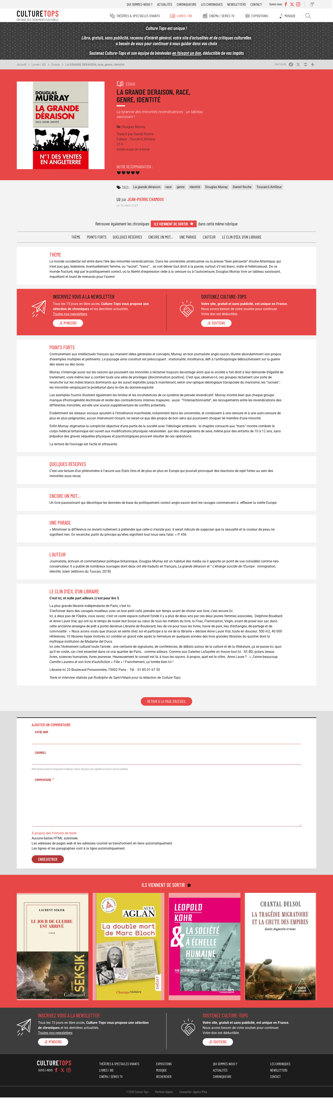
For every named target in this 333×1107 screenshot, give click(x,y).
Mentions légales (164, 1101)
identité (195, 188)
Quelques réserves (127, 237)
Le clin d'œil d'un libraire (242, 237)
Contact (256, 4)
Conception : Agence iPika (193, 1101)
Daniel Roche (242, 188)
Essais (56, 65)
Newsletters (237, 4)
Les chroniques (212, 4)
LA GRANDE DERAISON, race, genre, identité (96, 65)
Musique (290, 15)
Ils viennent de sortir (171, 224)
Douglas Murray (217, 188)
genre (181, 188)
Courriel (41, 763)
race (169, 188)
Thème (76, 237)
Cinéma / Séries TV (221, 15)
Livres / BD (184, 15)
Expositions (260, 15)
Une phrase (188, 237)
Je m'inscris (69, 323)
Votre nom (42, 742)
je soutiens (216, 323)
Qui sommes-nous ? (140, 4)
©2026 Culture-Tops (137, 1101)
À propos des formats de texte (55, 843)
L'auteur (209, 237)
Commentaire (44, 790)
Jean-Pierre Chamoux (146, 199)
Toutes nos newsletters (71, 314)
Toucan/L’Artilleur (269, 188)
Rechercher (308, 15)
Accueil (22, 65)
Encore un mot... (161, 237)
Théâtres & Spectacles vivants (137, 15)
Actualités (165, 4)
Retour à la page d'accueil (166, 711)
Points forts (97, 237)
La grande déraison (147, 188)
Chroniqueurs (187, 4)
